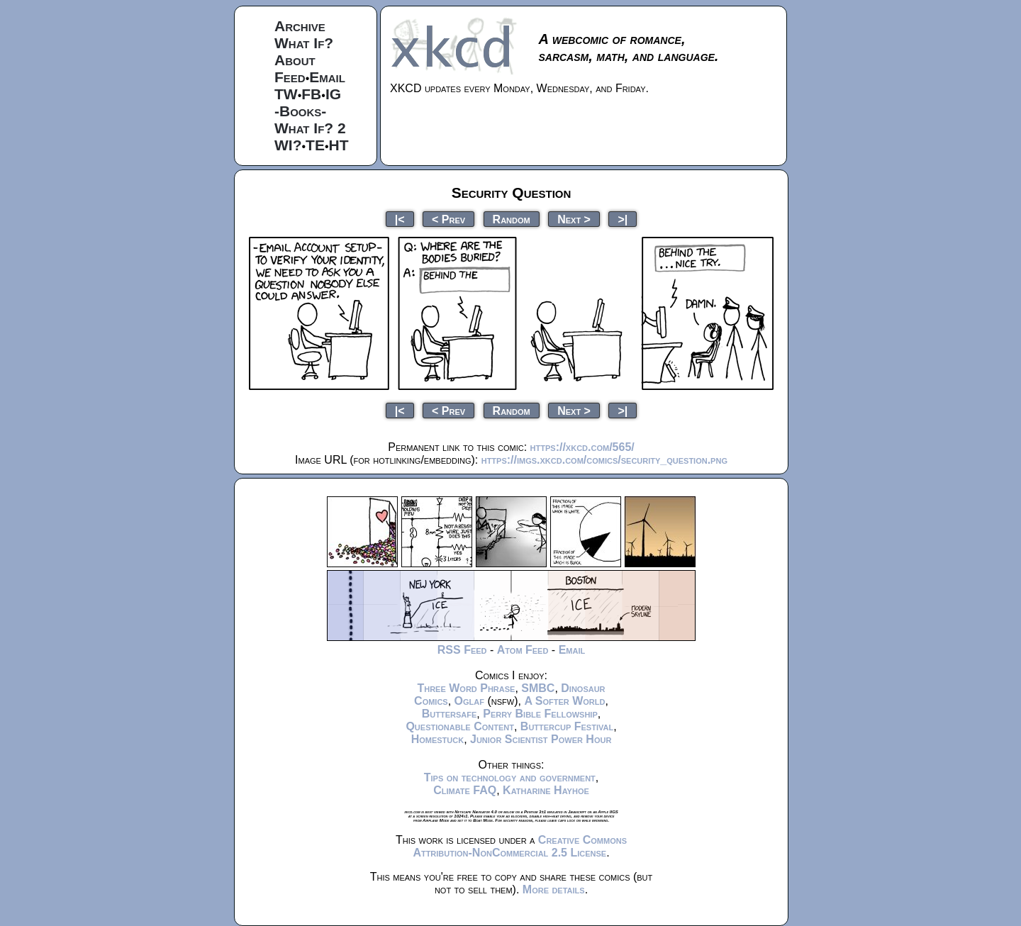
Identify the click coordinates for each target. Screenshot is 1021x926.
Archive (299, 26)
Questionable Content (460, 726)
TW (286, 94)
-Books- (300, 111)
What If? (303, 43)
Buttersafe (449, 714)
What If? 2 (310, 128)
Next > (574, 219)
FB (311, 94)
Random (511, 219)
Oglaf (469, 701)
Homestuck (437, 739)
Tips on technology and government (510, 777)
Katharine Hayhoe (546, 790)
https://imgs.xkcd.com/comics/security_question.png (604, 460)
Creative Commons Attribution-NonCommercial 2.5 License (520, 846)
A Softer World (564, 701)
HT (339, 145)
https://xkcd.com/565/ (582, 447)
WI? (287, 145)
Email (327, 77)
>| (622, 219)
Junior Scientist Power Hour (540, 739)
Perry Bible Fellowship (540, 714)
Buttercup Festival (566, 726)
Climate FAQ (464, 790)
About (295, 60)
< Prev (448, 219)
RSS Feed (462, 650)
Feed (290, 77)
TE (315, 145)
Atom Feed (523, 650)
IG (333, 94)
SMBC (537, 688)
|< (400, 219)
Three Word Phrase (466, 688)
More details (554, 889)
